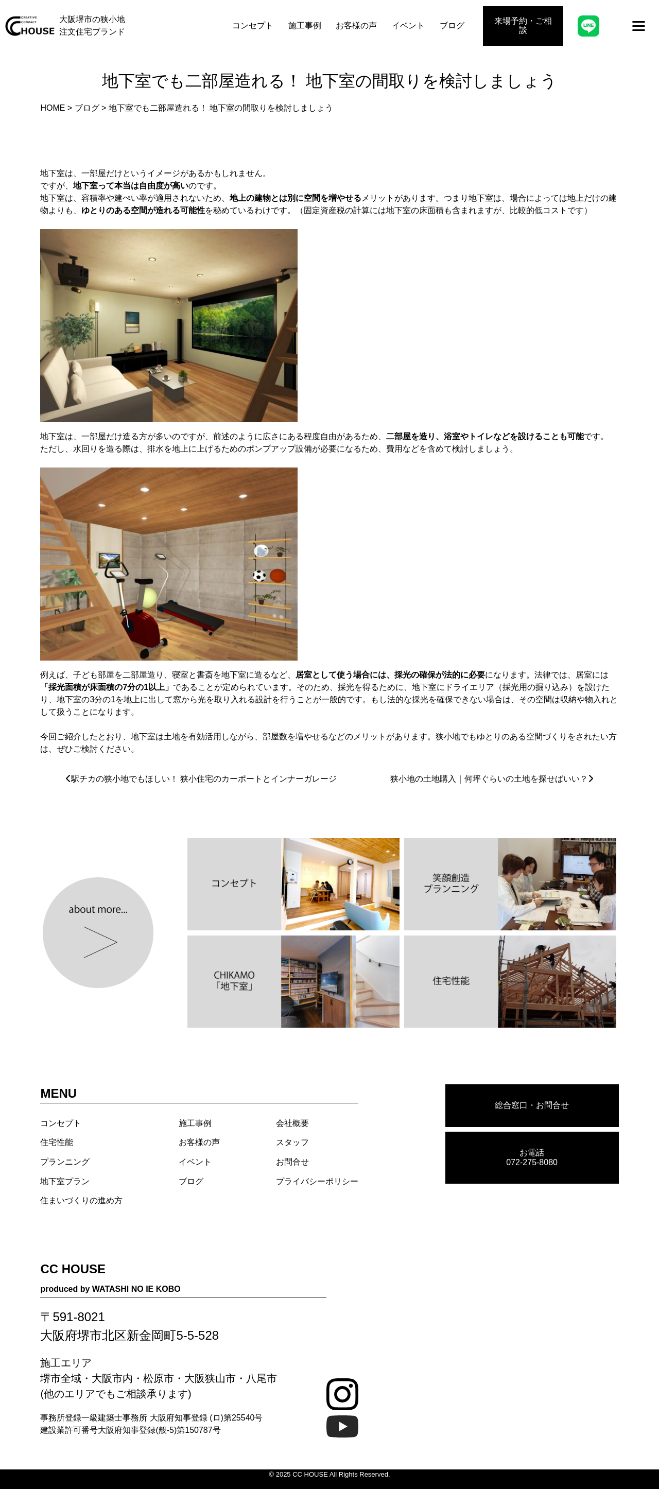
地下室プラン (65, 1181)
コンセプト (252, 25)
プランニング (65, 1161)
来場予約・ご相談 (523, 25)
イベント (408, 25)
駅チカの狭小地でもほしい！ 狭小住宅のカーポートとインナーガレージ (204, 778)
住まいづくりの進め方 (81, 1200)
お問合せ (292, 1161)
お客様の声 (356, 25)
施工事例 (304, 25)
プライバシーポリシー (317, 1181)
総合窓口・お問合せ (532, 1105)
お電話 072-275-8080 (532, 1157)
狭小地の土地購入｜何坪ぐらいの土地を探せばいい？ (489, 778)
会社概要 (292, 1123)
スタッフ (292, 1142)
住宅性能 (56, 1142)
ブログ (452, 25)
